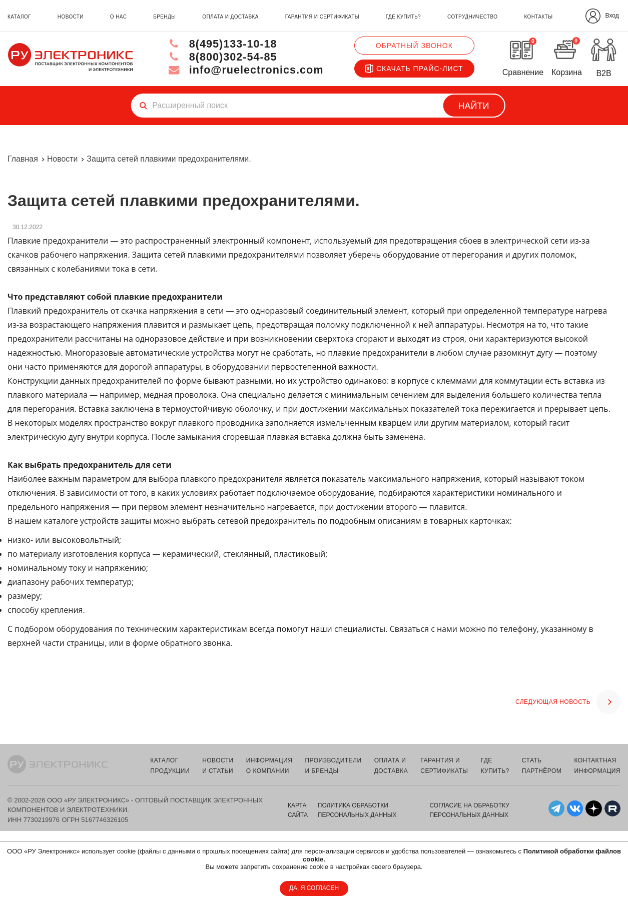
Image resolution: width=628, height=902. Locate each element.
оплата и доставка (230, 17)
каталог (19, 17)
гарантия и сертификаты (322, 17)
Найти (473, 106)
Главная (23, 159)
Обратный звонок (414, 46)
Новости (62, 159)
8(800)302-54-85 (220, 57)
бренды (164, 17)
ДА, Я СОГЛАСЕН (314, 887)
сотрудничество (472, 17)
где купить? (403, 17)
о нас (118, 17)
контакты (538, 17)
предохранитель (283, 520)
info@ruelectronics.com (244, 70)
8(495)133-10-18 (220, 44)
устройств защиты (115, 520)
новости (71, 17)
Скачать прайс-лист (414, 68)
